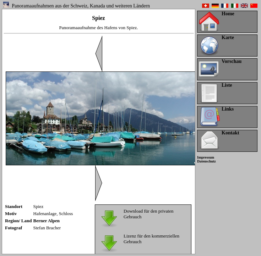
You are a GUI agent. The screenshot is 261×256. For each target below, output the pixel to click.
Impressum (205, 157)
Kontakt (230, 132)
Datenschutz (206, 161)
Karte (228, 37)
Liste (227, 85)
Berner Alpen (46, 220)
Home (228, 13)
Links (228, 109)
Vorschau (231, 61)
